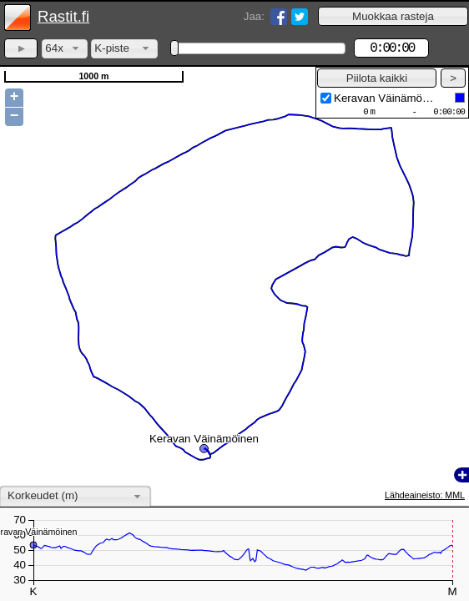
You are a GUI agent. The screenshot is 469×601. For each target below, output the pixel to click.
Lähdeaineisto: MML (425, 495)
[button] (393, 16)
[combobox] (65, 48)
